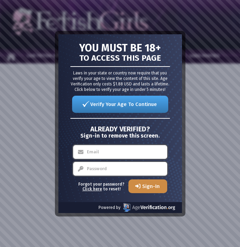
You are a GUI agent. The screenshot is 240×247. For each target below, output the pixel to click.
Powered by (137, 207)
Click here (92, 189)
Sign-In (151, 186)
